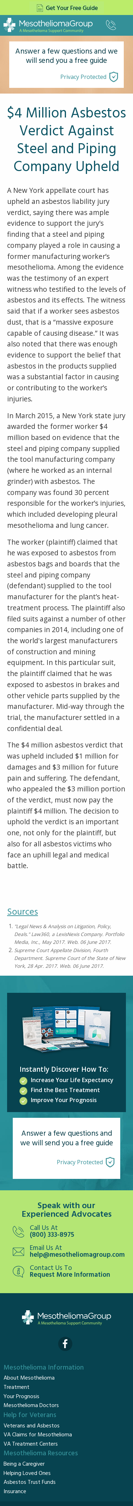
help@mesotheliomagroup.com (77, 1255)
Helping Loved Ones (27, 1473)
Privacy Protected (83, 77)
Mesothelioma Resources (41, 1453)
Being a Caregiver (24, 1464)
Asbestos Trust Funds (30, 1482)
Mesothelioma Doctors (31, 1405)
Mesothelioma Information (44, 1367)
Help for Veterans (30, 1415)
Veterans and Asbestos (32, 1426)
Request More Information (70, 1275)
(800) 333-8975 (52, 1235)
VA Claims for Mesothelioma (38, 1435)
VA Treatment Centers (31, 1444)
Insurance (15, 1491)
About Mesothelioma (29, 1378)
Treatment (16, 1387)
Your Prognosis (21, 1396)
